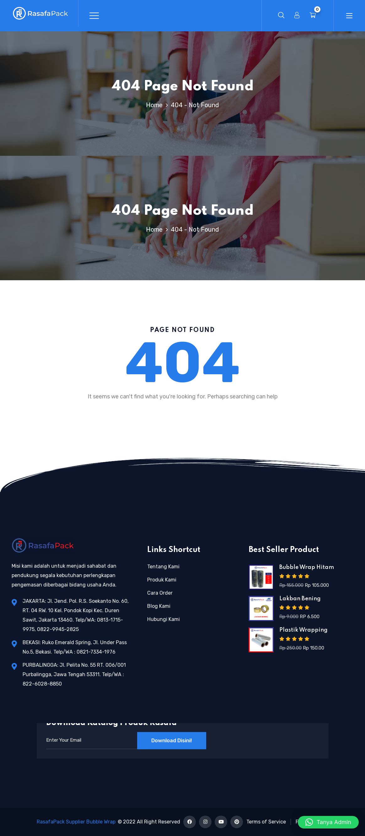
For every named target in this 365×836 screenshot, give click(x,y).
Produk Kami (161, 580)
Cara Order (160, 593)
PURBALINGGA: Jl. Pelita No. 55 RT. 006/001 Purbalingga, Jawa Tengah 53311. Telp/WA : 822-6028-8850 (74, 674)
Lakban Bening (300, 599)
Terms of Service (266, 822)
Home (156, 105)
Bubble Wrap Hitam (306, 567)
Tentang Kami (163, 567)
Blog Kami (158, 606)
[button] (328, 822)
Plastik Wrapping (303, 630)
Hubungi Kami (163, 619)
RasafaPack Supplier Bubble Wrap (76, 822)
